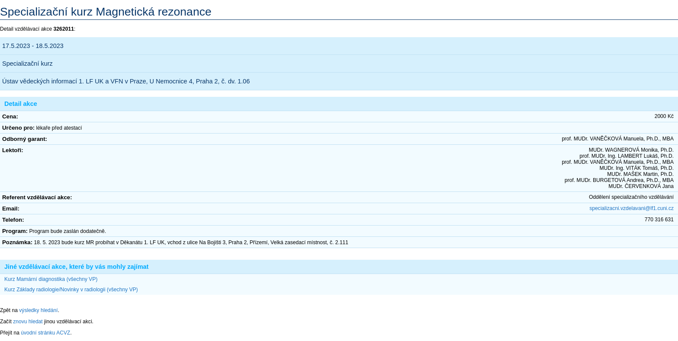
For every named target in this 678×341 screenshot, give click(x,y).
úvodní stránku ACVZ (45, 333)
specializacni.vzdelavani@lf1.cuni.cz (631, 208)
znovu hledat (28, 322)
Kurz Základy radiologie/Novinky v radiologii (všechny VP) (71, 290)
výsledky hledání (38, 310)
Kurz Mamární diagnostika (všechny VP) (50, 279)
